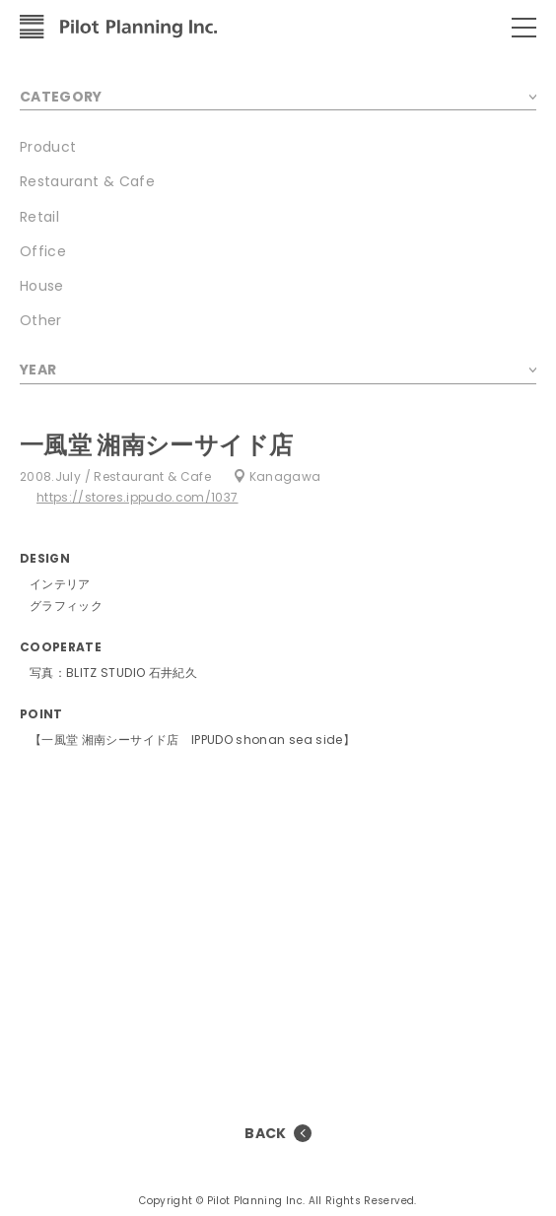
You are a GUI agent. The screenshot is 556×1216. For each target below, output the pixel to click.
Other (41, 320)
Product (48, 147)
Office (43, 251)
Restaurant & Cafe (87, 181)
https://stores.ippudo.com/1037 (137, 497)
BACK (265, 1133)
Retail (39, 217)
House (42, 286)
